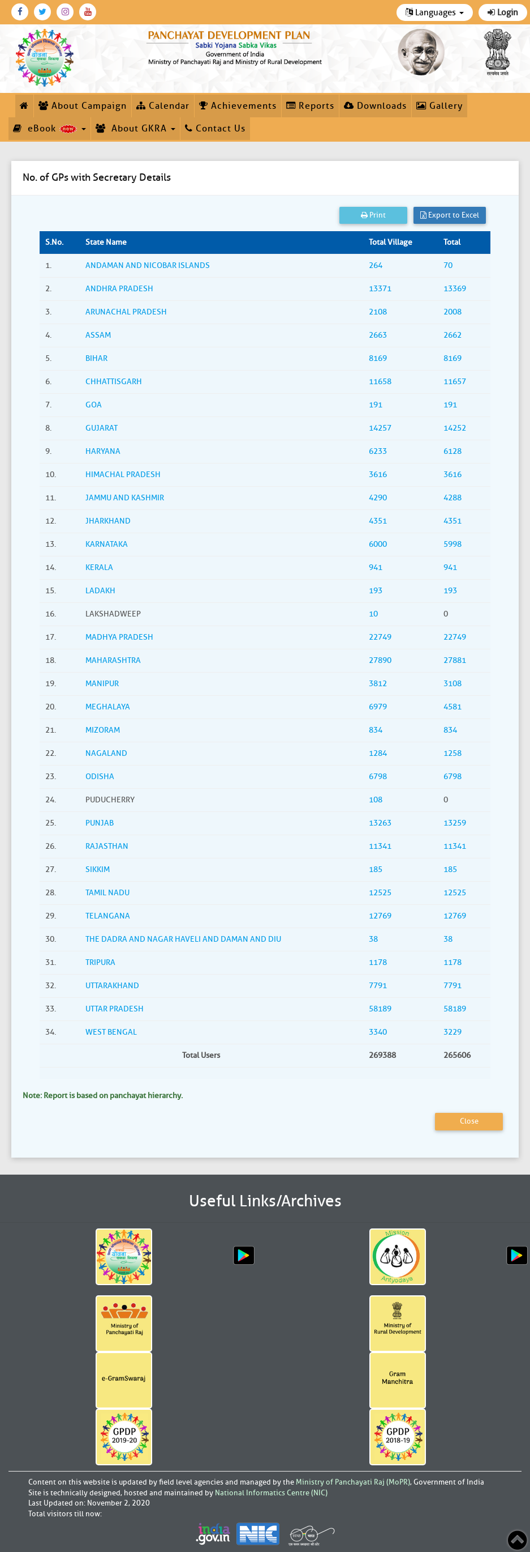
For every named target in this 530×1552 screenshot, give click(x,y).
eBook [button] (49, 128)
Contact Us (215, 128)
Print (373, 215)
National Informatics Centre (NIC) (271, 1493)
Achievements (238, 106)
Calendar (162, 106)
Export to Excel (449, 215)
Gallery (439, 106)
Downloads (375, 106)
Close (469, 1121)
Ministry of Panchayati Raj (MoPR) (353, 1482)
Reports (310, 106)
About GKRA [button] (135, 128)
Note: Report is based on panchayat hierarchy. (103, 1095)
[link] (235, 46)
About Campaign (82, 106)
